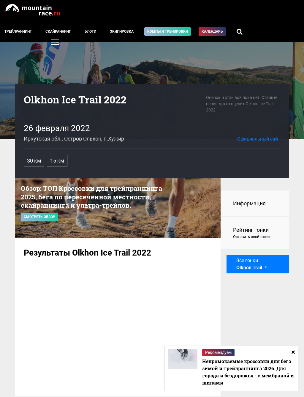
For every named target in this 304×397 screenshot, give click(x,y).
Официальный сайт (258, 139)
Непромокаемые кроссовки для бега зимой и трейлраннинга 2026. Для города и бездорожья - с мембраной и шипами (248, 372)
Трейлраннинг (18, 31)
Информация (249, 203)
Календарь (212, 31)
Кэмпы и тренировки (167, 31)
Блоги (90, 31)
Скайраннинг (58, 31)
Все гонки (249, 264)
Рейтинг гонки (255, 233)
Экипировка (122, 31)
